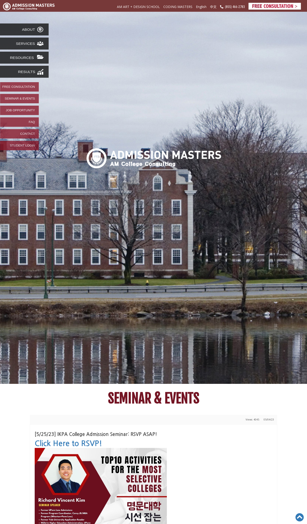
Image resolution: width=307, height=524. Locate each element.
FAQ (32, 122)
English (201, 6)
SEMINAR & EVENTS (20, 98)
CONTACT (27, 133)
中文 (213, 6)
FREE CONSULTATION (18, 87)
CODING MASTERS (177, 6)
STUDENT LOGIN (22, 145)
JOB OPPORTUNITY (20, 110)
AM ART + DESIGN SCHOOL (138, 6)
